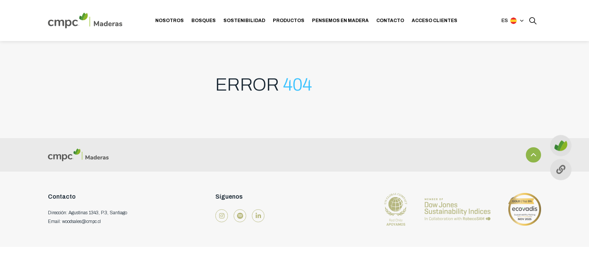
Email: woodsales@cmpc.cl (74, 221)
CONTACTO (390, 20)
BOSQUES (203, 20)
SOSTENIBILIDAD (244, 20)
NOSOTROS (169, 20)
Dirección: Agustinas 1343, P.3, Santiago (87, 212)
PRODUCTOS (288, 20)
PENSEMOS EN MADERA (340, 20)
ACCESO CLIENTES (434, 20)
